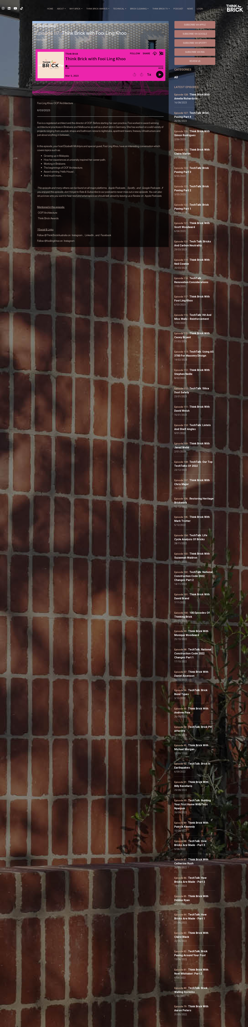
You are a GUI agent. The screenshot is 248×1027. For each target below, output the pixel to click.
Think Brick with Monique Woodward (191, 633)
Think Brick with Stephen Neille (192, 372)
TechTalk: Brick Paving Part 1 (191, 206)
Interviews (41, 39)
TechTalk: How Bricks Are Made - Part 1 (190, 916)
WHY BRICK (76, 8)
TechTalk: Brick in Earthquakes (192, 765)
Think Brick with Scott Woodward (192, 225)
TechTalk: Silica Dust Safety (191, 390)
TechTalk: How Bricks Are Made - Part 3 (190, 843)
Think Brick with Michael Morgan (191, 747)
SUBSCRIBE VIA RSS (195, 52)
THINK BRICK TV (161, 8)
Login (200, 8)
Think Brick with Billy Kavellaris (191, 784)
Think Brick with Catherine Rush (191, 861)
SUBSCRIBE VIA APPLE (195, 24)
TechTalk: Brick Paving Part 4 (191, 114)
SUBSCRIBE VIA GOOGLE (195, 33)
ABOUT (61, 8)
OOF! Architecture (47, 212)
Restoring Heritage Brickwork (194, 500)
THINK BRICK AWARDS (97, 8)
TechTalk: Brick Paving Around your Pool (190, 953)
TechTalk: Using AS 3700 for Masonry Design (194, 353)
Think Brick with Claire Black (191, 934)
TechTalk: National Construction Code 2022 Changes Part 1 (192, 653)
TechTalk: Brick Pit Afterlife (193, 728)
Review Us (194, 61)
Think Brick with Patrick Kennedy (191, 824)
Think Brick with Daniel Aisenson (191, 673)
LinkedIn (89, 235)
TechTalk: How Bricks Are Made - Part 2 (190, 879)
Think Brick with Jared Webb (192, 445)
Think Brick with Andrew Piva (191, 710)
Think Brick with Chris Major (192, 482)
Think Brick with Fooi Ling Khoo (192, 298)
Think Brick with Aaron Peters (191, 1008)
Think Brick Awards (48, 218)
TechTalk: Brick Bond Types (190, 692)
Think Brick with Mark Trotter (192, 519)
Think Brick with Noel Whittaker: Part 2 (191, 971)
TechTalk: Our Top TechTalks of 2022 (193, 463)
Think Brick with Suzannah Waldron (192, 555)
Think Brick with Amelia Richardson (192, 96)
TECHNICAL (119, 8)
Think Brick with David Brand (192, 596)
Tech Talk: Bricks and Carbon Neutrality (192, 243)
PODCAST (178, 8)
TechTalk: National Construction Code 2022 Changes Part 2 (193, 576)
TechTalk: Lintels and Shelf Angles (192, 427)
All (176, 77)
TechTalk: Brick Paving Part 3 (191, 170)
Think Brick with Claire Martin (192, 151)
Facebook (106, 235)
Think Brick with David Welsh (192, 408)
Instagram (77, 235)
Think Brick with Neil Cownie (192, 261)
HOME (50, 8)
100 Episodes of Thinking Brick (192, 614)
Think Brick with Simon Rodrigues (192, 133)
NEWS (190, 8)
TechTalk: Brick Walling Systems (190, 990)
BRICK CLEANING (139, 8)
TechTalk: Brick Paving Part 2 (191, 188)
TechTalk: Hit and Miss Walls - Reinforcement (192, 316)
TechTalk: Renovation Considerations (191, 280)
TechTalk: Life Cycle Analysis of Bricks (190, 537)
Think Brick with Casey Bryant (192, 335)
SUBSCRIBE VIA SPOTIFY (195, 43)
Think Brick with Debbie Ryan (191, 898)
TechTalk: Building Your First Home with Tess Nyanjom (192, 804)
